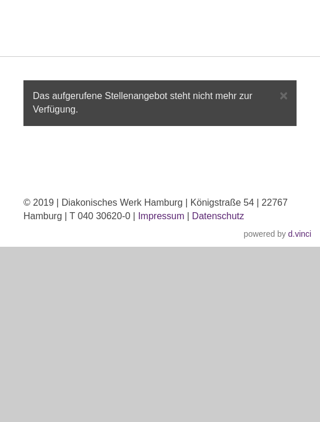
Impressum (161, 216)
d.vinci (299, 234)
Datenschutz (218, 216)
